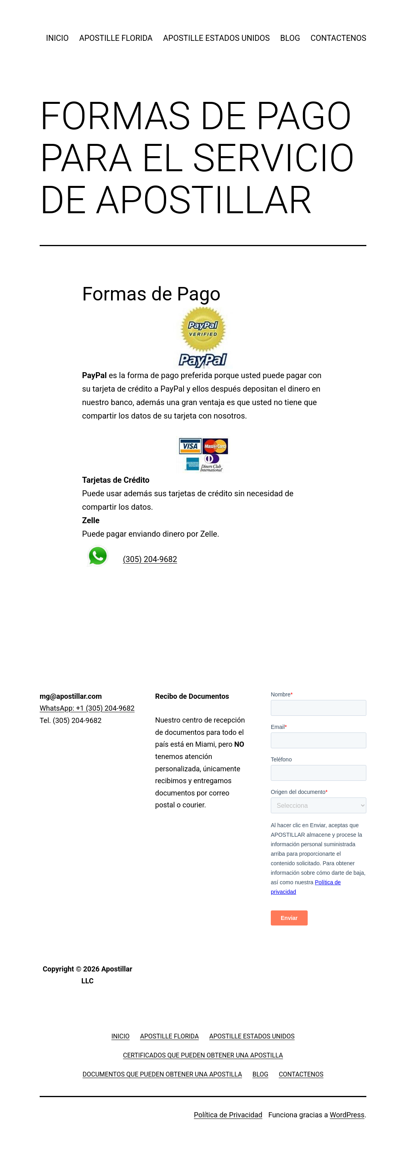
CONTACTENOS (338, 38)
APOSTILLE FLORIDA (116, 38)
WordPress (347, 1115)
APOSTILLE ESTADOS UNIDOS (216, 38)
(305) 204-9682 (150, 559)
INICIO (57, 38)
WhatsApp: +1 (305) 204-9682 (87, 708)
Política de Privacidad (228, 1115)
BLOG (290, 38)
